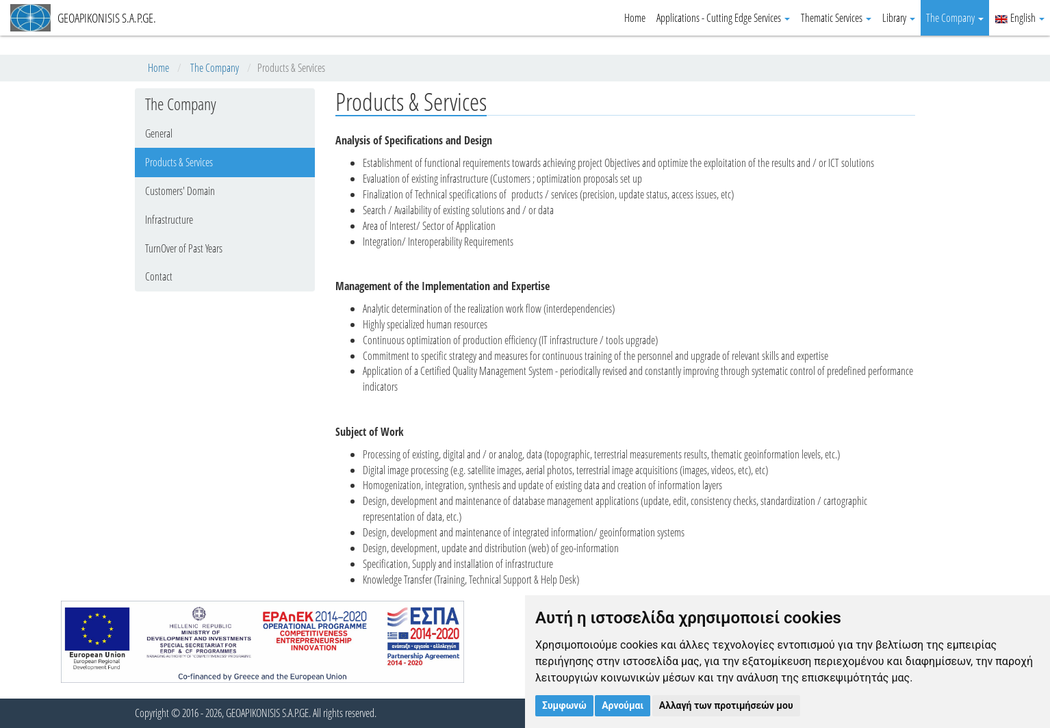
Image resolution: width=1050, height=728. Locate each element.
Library (898, 17)
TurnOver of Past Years (183, 248)
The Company (955, 17)
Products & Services (179, 162)
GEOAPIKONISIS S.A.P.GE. (83, 17)
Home (634, 17)
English (1020, 17)
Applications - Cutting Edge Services (723, 17)
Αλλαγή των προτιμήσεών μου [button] (726, 705)
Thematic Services (836, 17)
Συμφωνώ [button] (564, 705)
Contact (158, 276)
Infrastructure (169, 219)
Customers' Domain (180, 190)
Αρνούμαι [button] (622, 705)
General (158, 133)
